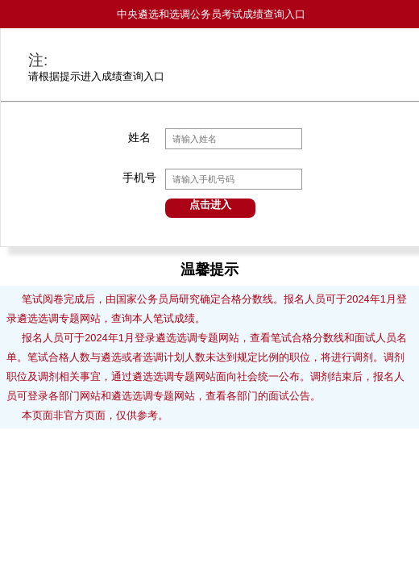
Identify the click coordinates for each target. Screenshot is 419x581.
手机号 (139, 178)
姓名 (139, 138)
